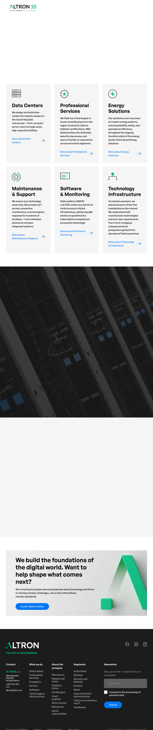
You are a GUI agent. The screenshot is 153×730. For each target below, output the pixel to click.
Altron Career (59, 703)
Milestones (58, 706)
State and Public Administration (83, 695)
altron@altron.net (14, 690)
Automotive (80, 671)
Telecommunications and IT (85, 702)
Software (34, 689)
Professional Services (36, 676)
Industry (78, 685)
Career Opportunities (32, 606)
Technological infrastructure (37, 695)
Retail (77, 689)
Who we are (58, 674)
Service (33, 685)
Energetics (35, 681)
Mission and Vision (58, 680)
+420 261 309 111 (12, 685)
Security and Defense (80, 680)
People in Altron (57, 687)
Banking (78, 675)
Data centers (36, 671)
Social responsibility (59, 712)
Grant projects (56, 697)
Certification (58, 692)
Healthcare (80, 707)
